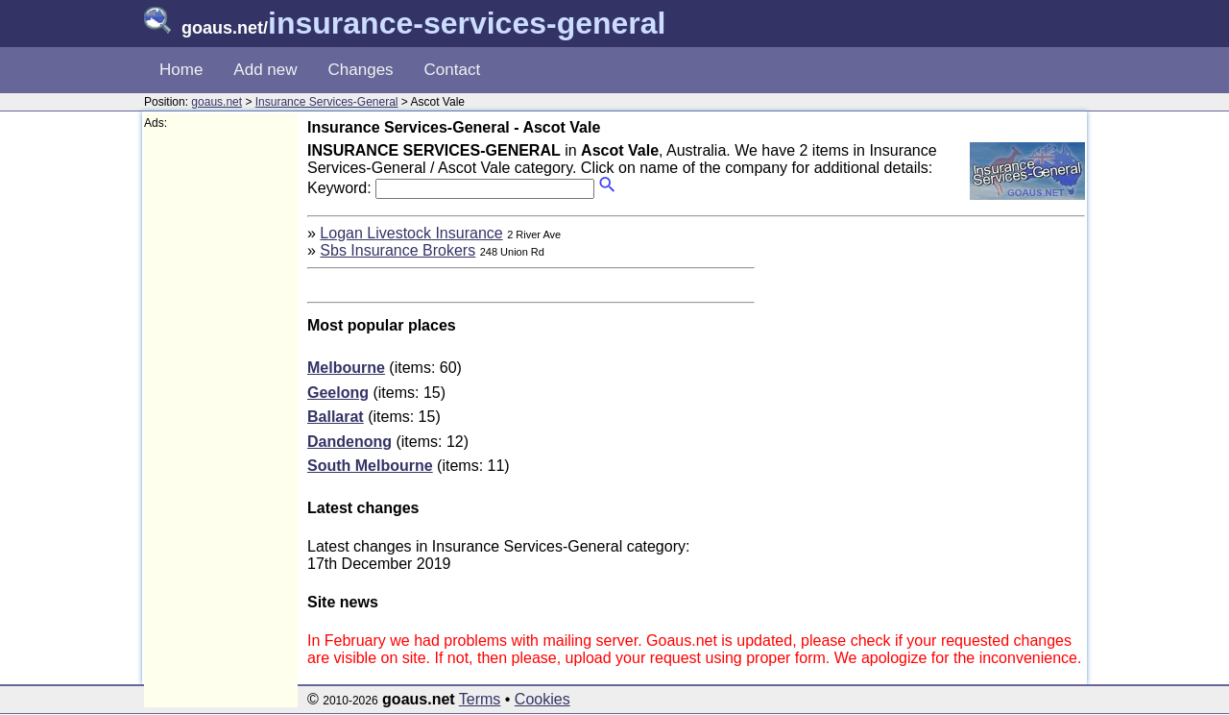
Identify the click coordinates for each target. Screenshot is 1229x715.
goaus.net (216, 102)
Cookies (542, 699)
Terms (480, 699)
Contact (452, 70)
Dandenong (349, 441)
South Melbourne (370, 465)
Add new (265, 70)
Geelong (338, 392)
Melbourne (346, 367)
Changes (361, 70)
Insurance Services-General (326, 102)
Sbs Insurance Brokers (397, 250)
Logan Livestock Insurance (411, 233)
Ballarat (335, 416)
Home (181, 70)
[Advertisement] (221, 419)
